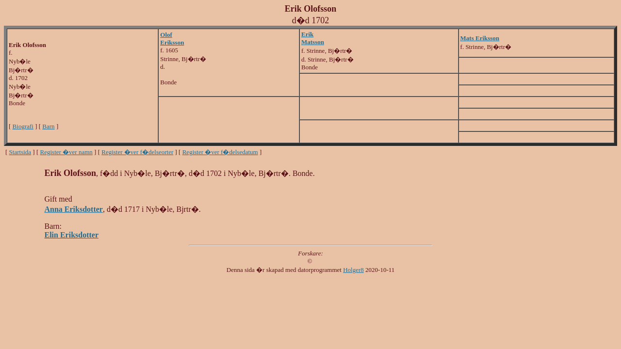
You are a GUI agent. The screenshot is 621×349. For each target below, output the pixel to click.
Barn (48, 126)
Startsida (20, 152)
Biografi (23, 126)
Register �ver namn (66, 152)
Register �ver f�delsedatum (220, 152)
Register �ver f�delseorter (137, 152)
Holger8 (353, 269)
